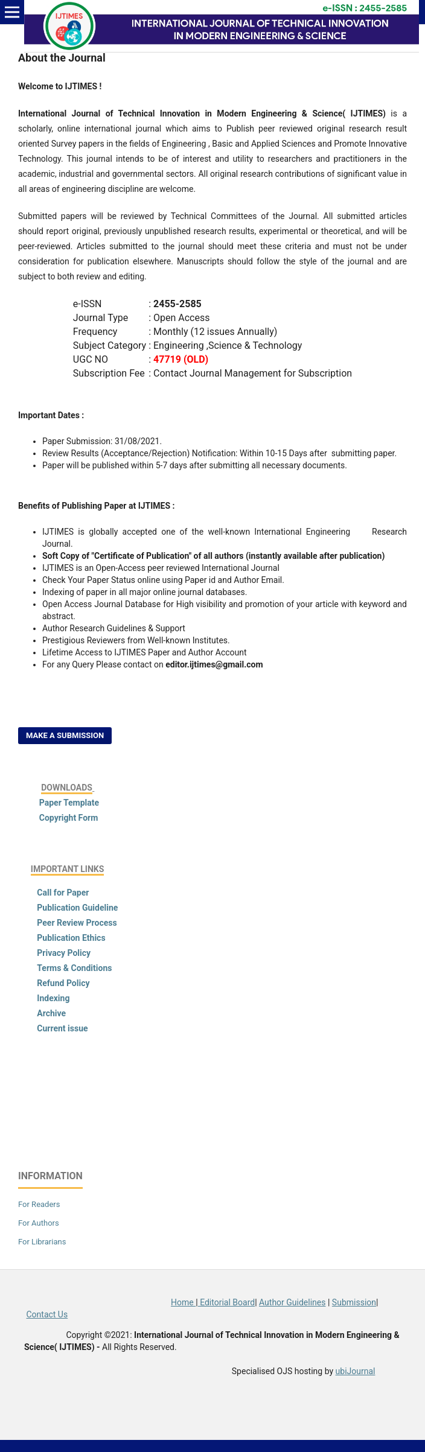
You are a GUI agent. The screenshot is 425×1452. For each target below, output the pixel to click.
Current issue (62, 1028)
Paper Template (68, 802)
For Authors (38, 1223)
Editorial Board (226, 1302)
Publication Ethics (71, 938)
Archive (51, 1013)
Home (183, 1302)
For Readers (39, 1204)
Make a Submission (65, 735)
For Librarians (42, 1241)
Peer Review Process (77, 923)
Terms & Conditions (74, 968)
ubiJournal (355, 1371)
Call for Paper (63, 892)
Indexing (52, 998)
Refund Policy (63, 983)
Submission (354, 1302)
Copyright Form (68, 818)
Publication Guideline (77, 907)
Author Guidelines (292, 1302)
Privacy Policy (64, 953)
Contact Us (47, 1314)
